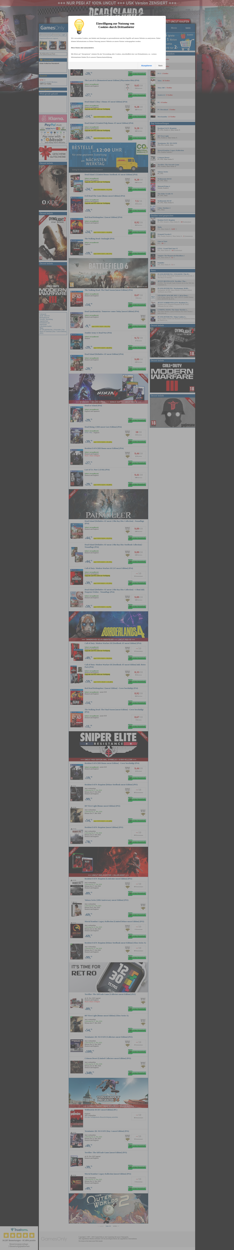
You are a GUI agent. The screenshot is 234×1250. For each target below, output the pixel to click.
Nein (160, 66)
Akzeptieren (146, 66)
